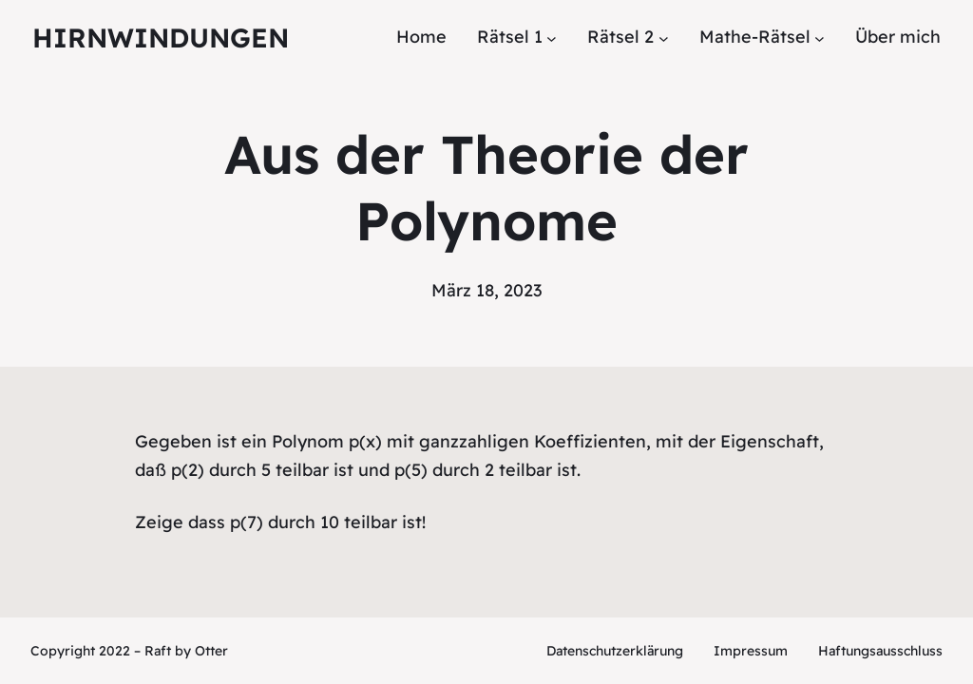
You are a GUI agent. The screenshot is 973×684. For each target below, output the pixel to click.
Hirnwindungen (160, 37)
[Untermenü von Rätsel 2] (663, 37)
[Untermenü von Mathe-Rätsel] (819, 37)
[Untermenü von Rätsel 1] (551, 37)
